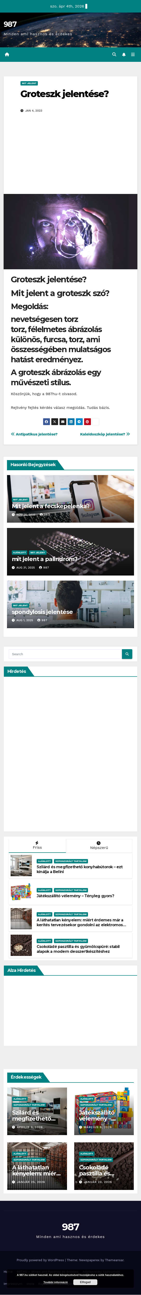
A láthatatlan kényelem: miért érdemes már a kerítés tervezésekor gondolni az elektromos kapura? (80, 925)
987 (10, 24)
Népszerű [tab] (98, 845)
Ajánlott (19, 552)
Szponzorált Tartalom (71, 861)
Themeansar (114, 1260)
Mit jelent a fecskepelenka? (51, 506)
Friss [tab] (37, 845)
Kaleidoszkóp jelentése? (105, 434)
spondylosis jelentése (42, 612)
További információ (55, 1282)
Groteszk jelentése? (64, 94)
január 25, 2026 (31, 1182)
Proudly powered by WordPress (41, 1260)
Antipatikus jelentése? (34, 434)
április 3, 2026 (30, 1127)
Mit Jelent (29, 83)
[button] (114, 54)
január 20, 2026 (98, 1182)
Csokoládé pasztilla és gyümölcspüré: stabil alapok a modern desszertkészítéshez (78, 949)
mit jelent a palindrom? (44, 559)
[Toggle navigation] (132, 55)
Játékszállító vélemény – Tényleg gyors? (75, 896)
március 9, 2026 (98, 1127)
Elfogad (85, 1282)
